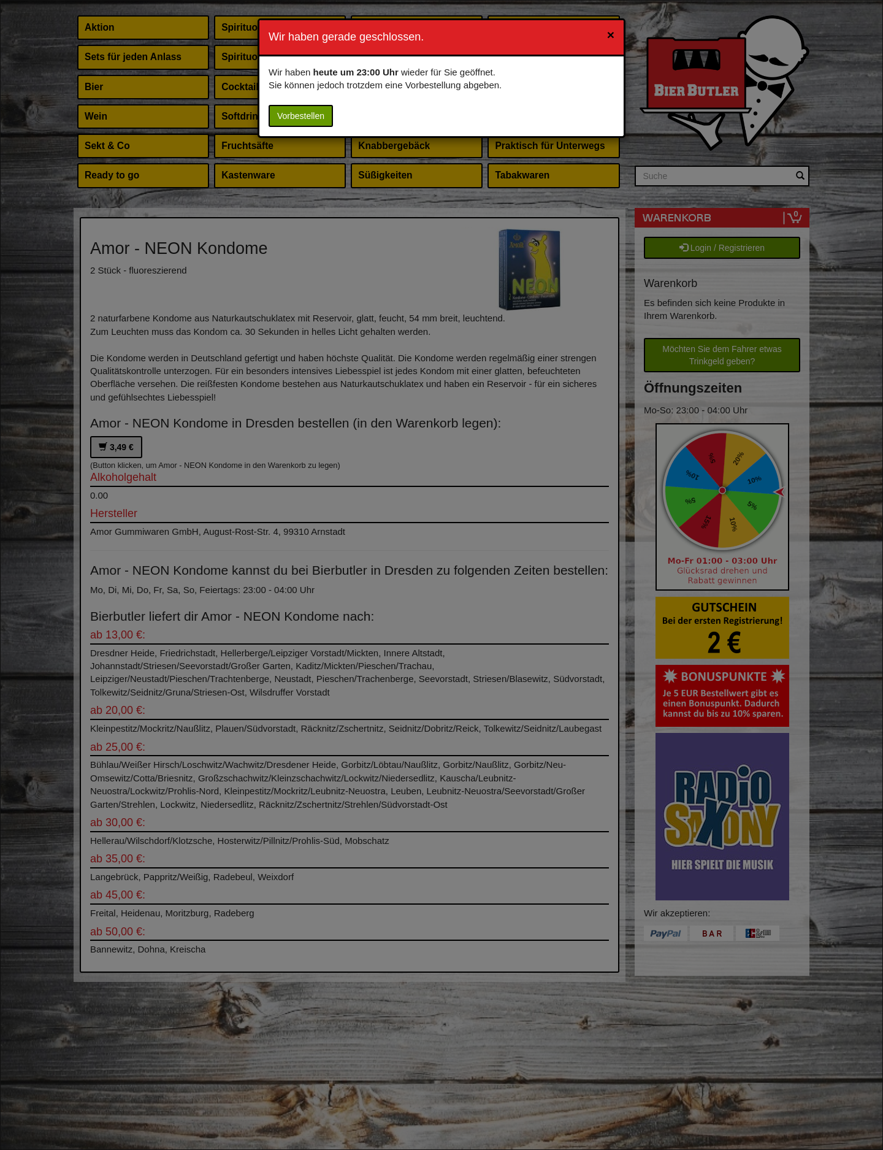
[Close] (610, 34)
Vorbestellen (300, 116)
